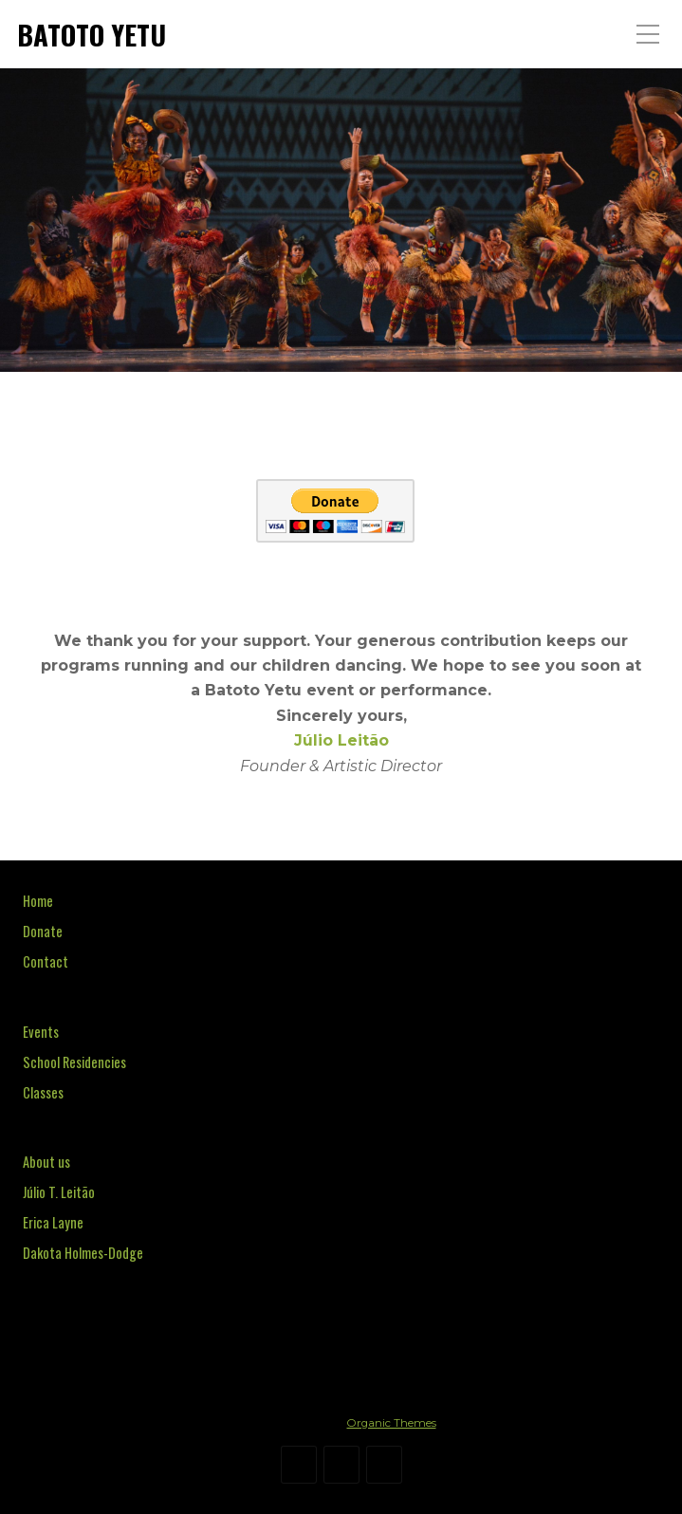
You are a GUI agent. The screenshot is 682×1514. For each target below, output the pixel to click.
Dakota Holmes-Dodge (83, 1253)
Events (41, 1032)
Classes (43, 1092)
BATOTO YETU (91, 34)
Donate (43, 931)
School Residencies (74, 1062)
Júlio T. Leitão (59, 1192)
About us (46, 1162)
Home (38, 901)
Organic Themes (391, 1423)
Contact (45, 961)
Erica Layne (53, 1222)
